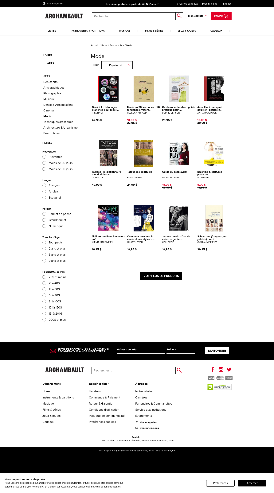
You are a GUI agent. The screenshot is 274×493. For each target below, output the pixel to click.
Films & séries (154, 31)
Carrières (141, 397)
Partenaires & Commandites (153, 403)
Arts (122, 45)
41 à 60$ (51, 289)
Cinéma (48, 110)
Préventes (52, 157)
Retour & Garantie (100, 403)
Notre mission (144, 391)
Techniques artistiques (58, 122)
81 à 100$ (51, 301)
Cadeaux (216, 31)
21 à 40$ (51, 283)
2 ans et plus (53, 248)
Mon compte (195, 16)
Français (51, 185)
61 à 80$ (51, 295)
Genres (114, 45)
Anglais (50, 191)
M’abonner (217, 350)
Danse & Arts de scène (58, 105)
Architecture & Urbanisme (60, 127)
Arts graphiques (53, 87)
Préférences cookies (102, 422)
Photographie (52, 93)
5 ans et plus (53, 254)
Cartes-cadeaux (186, 4)
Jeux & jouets (187, 31)
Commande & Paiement (104, 397)
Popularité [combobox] (115, 65)
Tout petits (52, 242)
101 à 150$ (52, 307)
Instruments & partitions (88, 31)
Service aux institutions (150, 409)
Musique (125, 31)
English (227, 4)
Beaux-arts (50, 82)
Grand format (54, 220)
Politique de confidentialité (107, 415)
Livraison (95, 391)
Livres (52, 31)
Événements (143, 415)
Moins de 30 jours (57, 163)
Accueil (95, 45)
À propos (141, 384)
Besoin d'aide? (210, 4)
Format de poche (56, 214)
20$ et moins (54, 277)
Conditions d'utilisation (104, 409)
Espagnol (51, 197)
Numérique (53, 226)
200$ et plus (54, 319)
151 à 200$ (52, 313)
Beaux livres (51, 133)
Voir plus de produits (161, 276)
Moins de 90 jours (57, 169)
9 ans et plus (53, 260)
